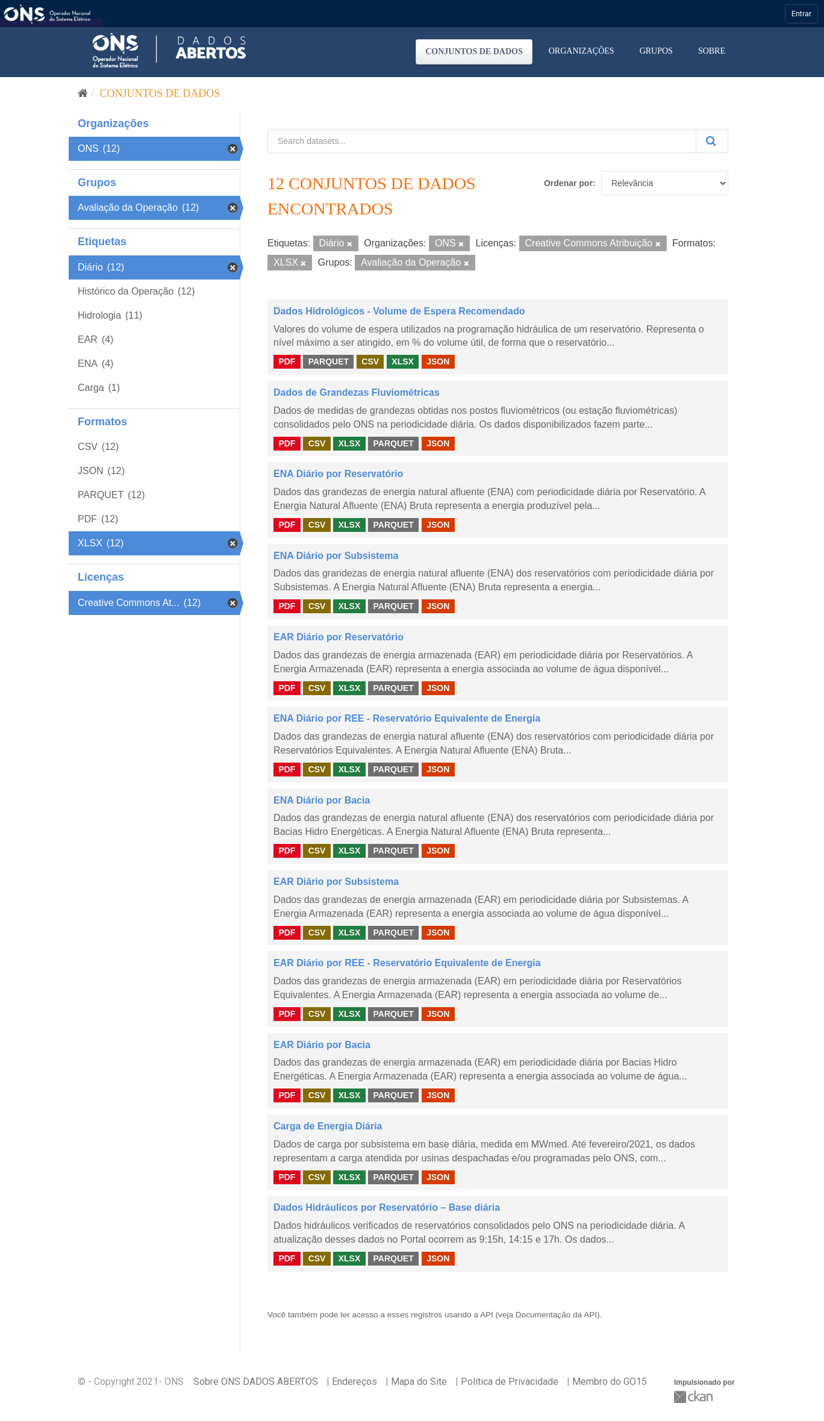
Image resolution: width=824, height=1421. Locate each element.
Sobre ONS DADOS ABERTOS (255, 1381)
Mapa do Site (419, 1381)
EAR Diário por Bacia (321, 1045)
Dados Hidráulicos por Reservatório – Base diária (386, 1207)
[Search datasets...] (481, 141)
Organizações (581, 50)
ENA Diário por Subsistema (335, 556)
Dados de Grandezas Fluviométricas (356, 392)
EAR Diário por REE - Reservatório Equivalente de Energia (407, 963)
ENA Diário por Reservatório (338, 474)
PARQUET (328, 361)
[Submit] (712, 141)
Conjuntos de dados (474, 51)
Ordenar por (568, 183)
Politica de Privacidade (509, 1381)
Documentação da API (556, 1314)
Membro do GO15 (609, 1381)
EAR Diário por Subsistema (336, 881)
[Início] (83, 93)
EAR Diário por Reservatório (338, 637)
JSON (437, 361)
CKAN (694, 1396)
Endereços (354, 1381)
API (486, 1314)
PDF (286, 361)
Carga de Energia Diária (327, 1126)
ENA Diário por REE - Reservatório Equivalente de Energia (406, 718)
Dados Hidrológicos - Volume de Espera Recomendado (399, 311)
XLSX (403, 361)
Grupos (656, 50)
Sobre (711, 50)
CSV (370, 361)
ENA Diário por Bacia (321, 800)
